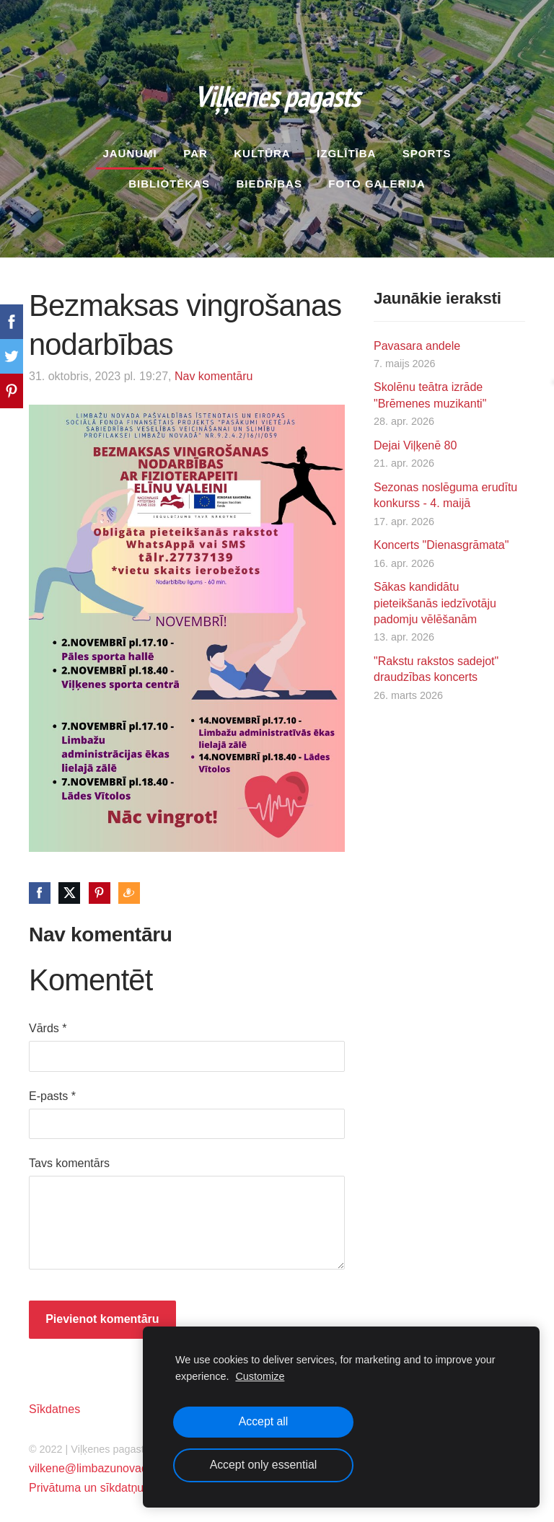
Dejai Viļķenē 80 (415, 440)
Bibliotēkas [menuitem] (169, 178)
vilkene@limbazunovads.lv (97, 1464)
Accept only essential (263, 1465)
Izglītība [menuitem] (346, 148)
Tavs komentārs (69, 1159)
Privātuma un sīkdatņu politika (106, 1483)
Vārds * (47, 1024)
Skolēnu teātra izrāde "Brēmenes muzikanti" (430, 391)
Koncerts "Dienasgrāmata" (441, 541)
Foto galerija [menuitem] (376, 178)
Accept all (264, 1421)
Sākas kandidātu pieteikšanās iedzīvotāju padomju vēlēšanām (435, 598)
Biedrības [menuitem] (269, 178)
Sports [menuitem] (427, 148)
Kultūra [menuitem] (262, 148)
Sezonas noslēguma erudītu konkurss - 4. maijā (445, 490)
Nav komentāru (214, 371)
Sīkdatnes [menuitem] (54, 1404)
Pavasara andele (417, 341)
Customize (259, 1376)
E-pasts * (52, 1091)
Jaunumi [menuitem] (129, 148)
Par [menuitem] (195, 148)
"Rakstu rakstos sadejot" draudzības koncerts (436, 664)
